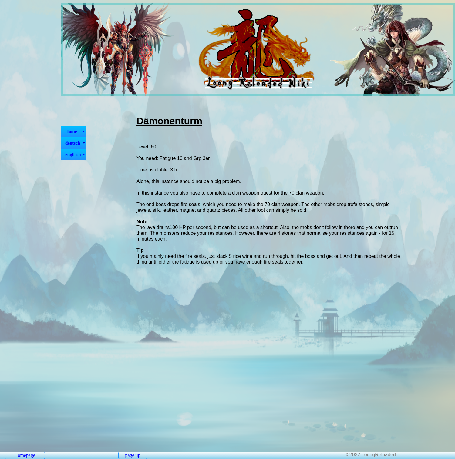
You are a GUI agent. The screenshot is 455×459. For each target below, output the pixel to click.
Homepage (24, 455)
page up (132, 455)
